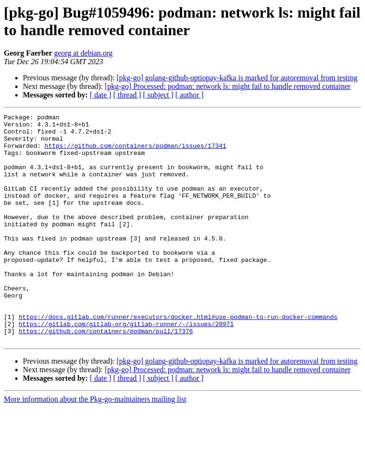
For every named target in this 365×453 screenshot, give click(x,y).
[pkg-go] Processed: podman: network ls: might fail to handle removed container (227, 86)
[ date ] (100, 95)
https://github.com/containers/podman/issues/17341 (135, 152)
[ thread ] (127, 95)
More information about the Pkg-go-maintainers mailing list (95, 445)
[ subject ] (158, 95)
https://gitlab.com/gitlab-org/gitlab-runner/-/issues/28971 (126, 366)
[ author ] (189, 95)
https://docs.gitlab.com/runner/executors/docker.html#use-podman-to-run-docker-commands (178, 358)
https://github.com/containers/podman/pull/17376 (106, 375)
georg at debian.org (83, 53)
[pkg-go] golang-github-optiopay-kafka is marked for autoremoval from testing (236, 78)
